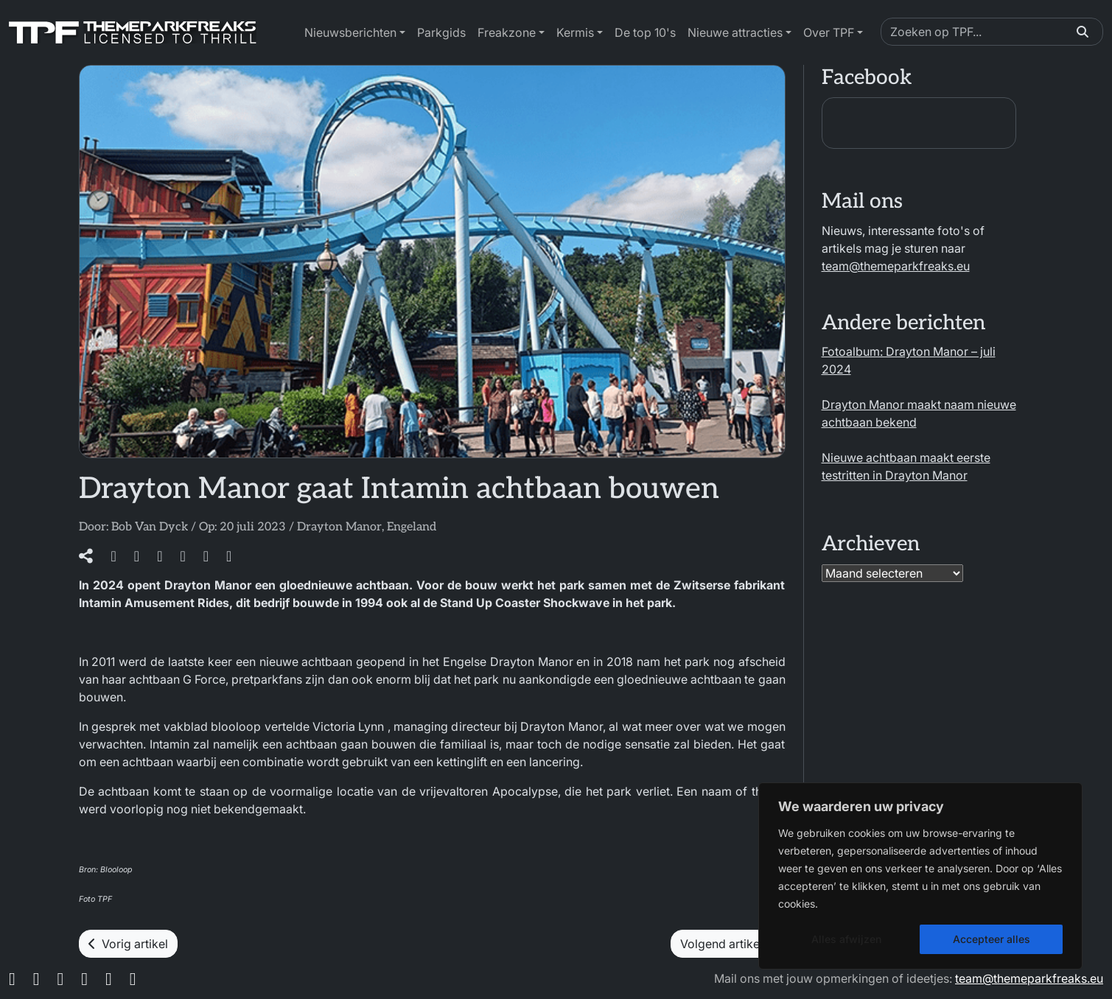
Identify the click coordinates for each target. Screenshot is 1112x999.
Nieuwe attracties (735, 32)
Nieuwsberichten (350, 32)
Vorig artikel (128, 943)
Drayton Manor (339, 527)
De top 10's (645, 32)
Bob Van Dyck (149, 527)
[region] (920, 876)
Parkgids (441, 32)
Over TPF (828, 32)
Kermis (575, 32)
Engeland (411, 527)
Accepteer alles (991, 939)
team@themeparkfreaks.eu (896, 266)
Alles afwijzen (846, 939)
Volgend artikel (728, 943)
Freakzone (507, 32)
